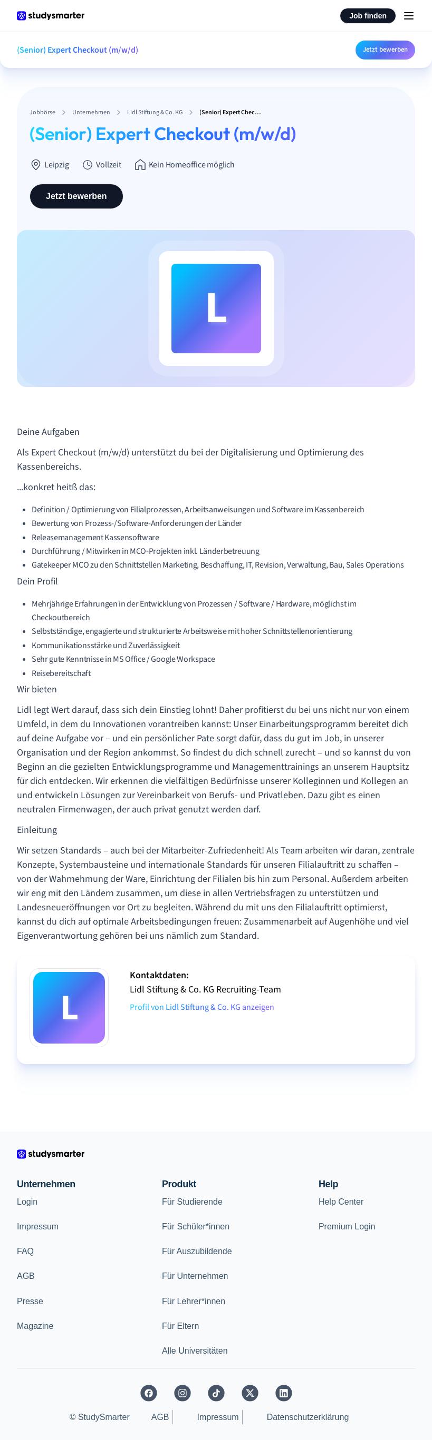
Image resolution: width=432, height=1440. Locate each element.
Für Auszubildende (197, 1251)
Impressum (38, 1226)
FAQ (25, 1251)
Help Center (341, 1201)
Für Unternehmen (195, 1276)
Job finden (368, 16)
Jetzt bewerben (385, 49)
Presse (30, 1301)
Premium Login (347, 1226)
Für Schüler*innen (195, 1226)
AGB (26, 1276)
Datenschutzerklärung (308, 1417)
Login (27, 1201)
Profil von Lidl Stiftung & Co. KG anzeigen (202, 1007)
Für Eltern (180, 1326)
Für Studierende (192, 1201)
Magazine (35, 1326)
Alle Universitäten (195, 1350)
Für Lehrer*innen (193, 1301)
